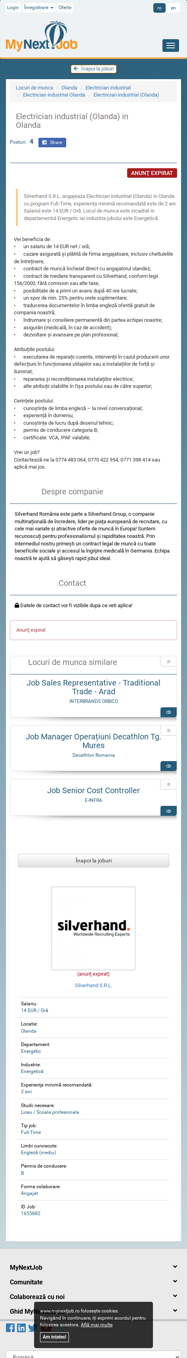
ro (159, 8)
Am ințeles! (54, 1337)
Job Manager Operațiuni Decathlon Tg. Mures (93, 741)
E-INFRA (93, 800)
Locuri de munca (34, 88)
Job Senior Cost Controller (93, 790)
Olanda (69, 88)
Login (13, 7)
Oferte (65, 7)
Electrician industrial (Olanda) (126, 95)
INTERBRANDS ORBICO (93, 701)
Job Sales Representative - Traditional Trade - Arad (93, 687)
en (173, 8)
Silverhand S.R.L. (93, 985)
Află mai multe (97, 1325)
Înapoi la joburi (94, 69)
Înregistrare (38, 7)
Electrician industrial (108, 88)
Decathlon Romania (94, 755)
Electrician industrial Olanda (54, 95)
